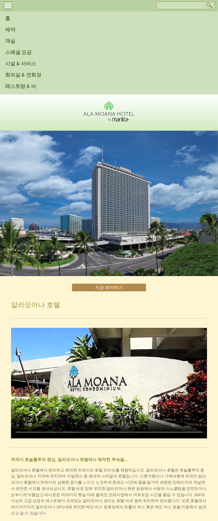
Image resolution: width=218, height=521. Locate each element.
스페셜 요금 (18, 52)
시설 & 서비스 (20, 63)
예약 (10, 30)
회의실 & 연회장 (23, 75)
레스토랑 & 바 (20, 86)
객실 (10, 41)
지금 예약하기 (109, 287)
